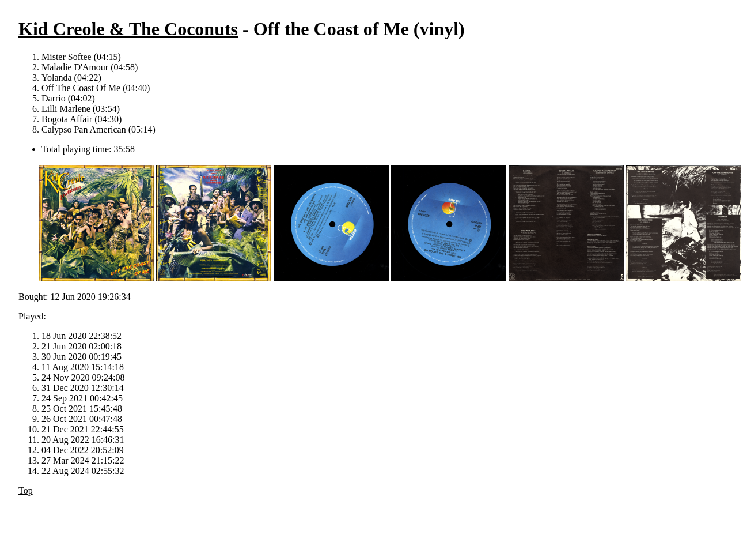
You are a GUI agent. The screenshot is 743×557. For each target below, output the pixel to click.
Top (25, 490)
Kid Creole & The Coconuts (128, 28)
